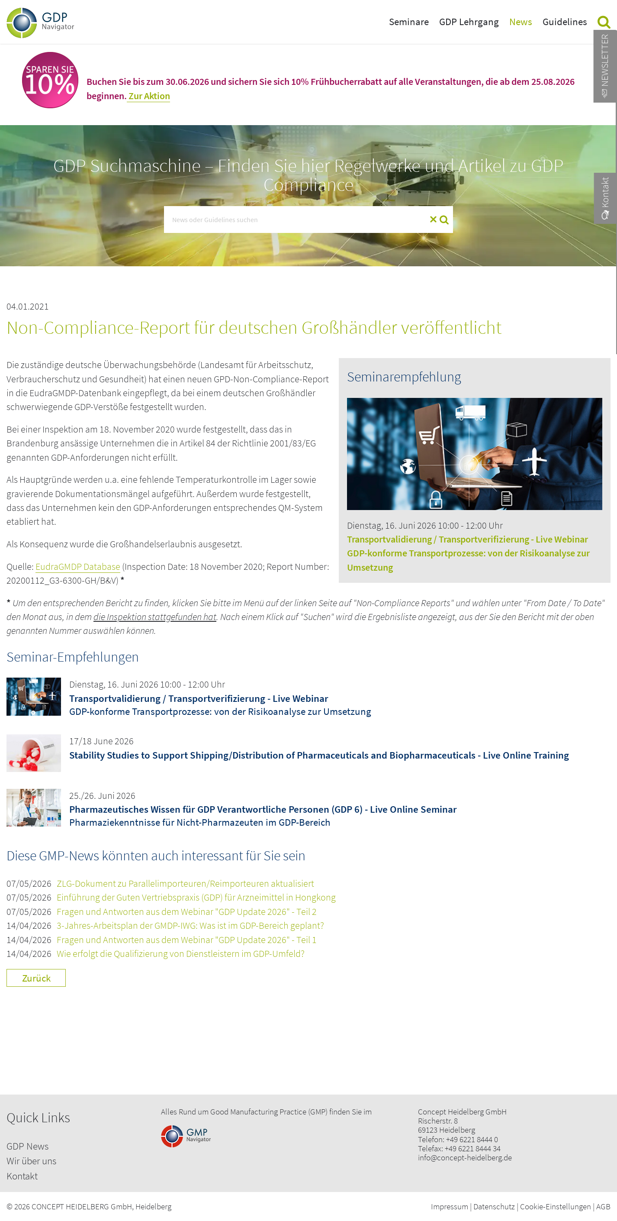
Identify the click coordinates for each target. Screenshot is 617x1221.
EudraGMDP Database (77, 566)
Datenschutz (494, 1206)
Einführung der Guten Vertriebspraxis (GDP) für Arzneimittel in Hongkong (196, 897)
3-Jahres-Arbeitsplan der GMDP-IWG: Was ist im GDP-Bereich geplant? (190, 925)
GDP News (27, 1146)
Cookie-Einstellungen (555, 1206)
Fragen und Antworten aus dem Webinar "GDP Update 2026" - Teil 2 (187, 911)
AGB (603, 1206)
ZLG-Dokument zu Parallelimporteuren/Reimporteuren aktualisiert (185, 883)
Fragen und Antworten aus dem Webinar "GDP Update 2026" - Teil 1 (187, 940)
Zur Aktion (148, 96)
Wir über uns (31, 1160)
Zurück (36, 978)
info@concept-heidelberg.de (465, 1157)
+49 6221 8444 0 (472, 1139)
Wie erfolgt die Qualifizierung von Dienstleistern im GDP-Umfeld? (181, 953)
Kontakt (22, 1175)
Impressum (449, 1206)
